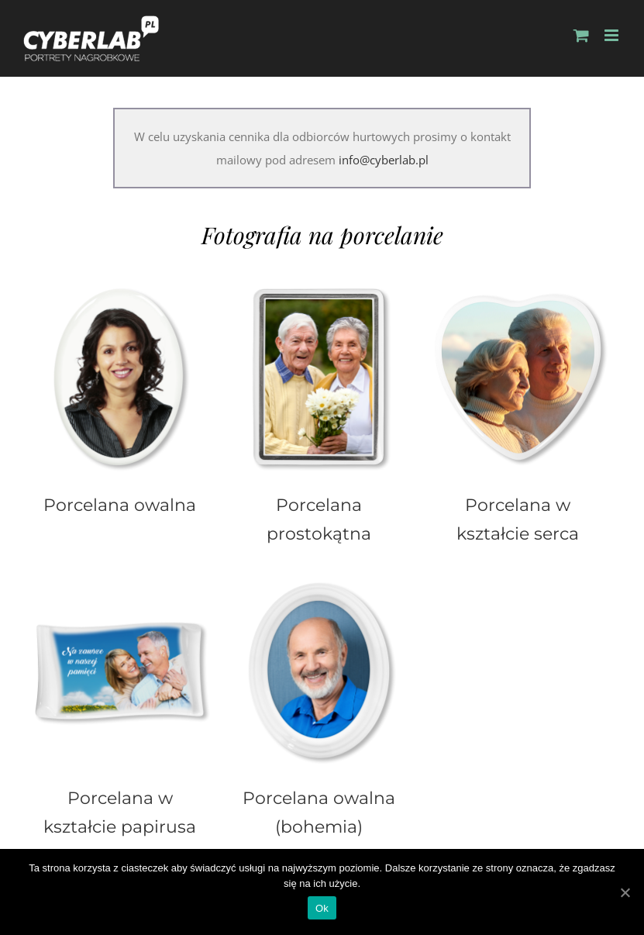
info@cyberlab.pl (384, 159)
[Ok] (624, 892)
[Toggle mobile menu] (612, 35)
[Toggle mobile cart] (581, 35)
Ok (322, 908)
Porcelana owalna (119, 505)
